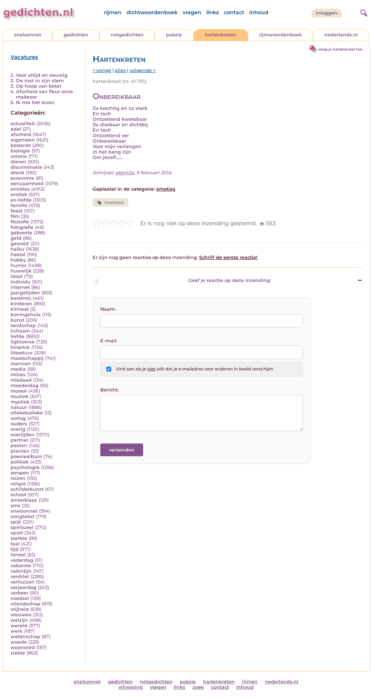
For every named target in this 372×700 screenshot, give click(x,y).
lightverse (23, 342)
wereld (19, 625)
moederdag (25, 385)
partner (19, 440)
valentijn (21, 571)
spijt (16, 522)
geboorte (21, 232)
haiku (17, 249)
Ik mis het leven (35, 102)
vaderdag (22, 560)
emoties (20, 189)
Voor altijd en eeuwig (42, 75)
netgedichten (127, 34)
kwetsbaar (110, 202)
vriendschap (25, 603)
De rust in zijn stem (40, 80)
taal (15, 543)
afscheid (21, 134)
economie (22, 178)
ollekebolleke (27, 412)
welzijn (19, 620)
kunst (17, 320)
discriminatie (26, 167)
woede (19, 642)
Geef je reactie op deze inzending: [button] (182, 281)
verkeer (19, 593)
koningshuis (26, 314)
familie (19, 205)
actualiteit (23, 123)
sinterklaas (24, 500)
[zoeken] (363, 12)
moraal (19, 391)
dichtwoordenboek (152, 12)
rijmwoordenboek (280, 34)
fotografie (22, 227)
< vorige (102, 70)
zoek (198, 687)
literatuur (22, 352)
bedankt (21, 145)
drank (17, 172)
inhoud (258, 12)
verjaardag (23, 587)
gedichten (76, 34)
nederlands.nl (341, 34)
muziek (19, 396)
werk (17, 631)
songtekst (23, 516)
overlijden (23, 434)
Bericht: (109, 390)
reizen (18, 478)
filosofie (20, 221)
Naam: (108, 309)
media (18, 369)
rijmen (112, 12)
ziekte (18, 653)
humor (19, 265)
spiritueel (22, 527)
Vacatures (24, 57)
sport (17, 533)
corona (19, 156)
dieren (18, 161)
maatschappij (27, 358)
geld (16, 238)
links (212, 12)
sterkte (19, 538)
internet (20, 287)
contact (234, 12)
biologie (20, 151)
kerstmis (21, 298)
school (18, 494)
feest (17, 211)
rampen (20, 473)
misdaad (21, 380)
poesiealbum (26, 456)
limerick (20, 347)
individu (21, 282)
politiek (20, 462)
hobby (18, 260)
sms (15, 505)
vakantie (21, 565)
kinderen (21, 303)
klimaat (20, 309)
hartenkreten (220, 34)
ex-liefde (21, 200)
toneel (18, 554)
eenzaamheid (27, 183)
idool (17, 276)
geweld (20, 243)
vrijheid (20, 609)
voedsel (20, 598)
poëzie (174, 34)
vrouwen (21, 614)
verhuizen (23, 582)
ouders (19, 423)
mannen (21, 363)
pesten (19, 445)
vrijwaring (130, 687)
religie (18, 483)
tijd (15, 549)
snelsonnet (27, 34)
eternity (125, 172)
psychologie (25, 467)
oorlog (18, 418)
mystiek (20, 402)
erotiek (19, 194)
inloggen (326, 13)
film (15, 216)
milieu (18, 374)
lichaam (20, 331)
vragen (192, 12)
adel (16, 129)
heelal (18, 254)
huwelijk (21, 271)
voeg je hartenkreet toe (340, 49)
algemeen (23, 140)
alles (120, 70)
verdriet (20, 576)
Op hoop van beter (38, 86)
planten (20, 451)
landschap (23, 325)
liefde (17, 336)
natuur (19, 407)
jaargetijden (25, 292)
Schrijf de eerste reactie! (228, 257)
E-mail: (108, 340)
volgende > (142, 70)
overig (18, 429)
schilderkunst (27, 489)
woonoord (23, 647)
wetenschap (25, 636)
